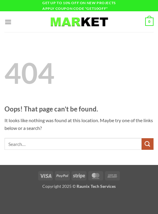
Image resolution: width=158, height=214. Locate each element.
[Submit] (148, 144)
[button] (8, 22)
